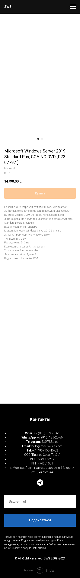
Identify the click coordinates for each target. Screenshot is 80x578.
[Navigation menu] (73, 7)
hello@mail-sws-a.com (47, 446)
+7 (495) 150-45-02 (45, 450)
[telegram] (40, 482)
